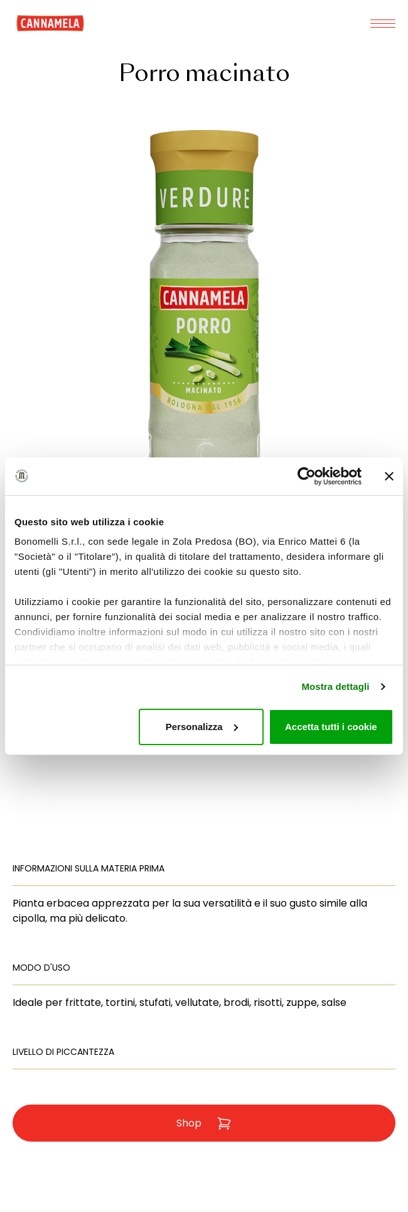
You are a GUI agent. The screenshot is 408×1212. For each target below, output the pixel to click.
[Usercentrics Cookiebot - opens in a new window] (307, 476)
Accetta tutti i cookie (331, 726)
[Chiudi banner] (389, 476)
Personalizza (202, 726)
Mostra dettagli (335, 686)
